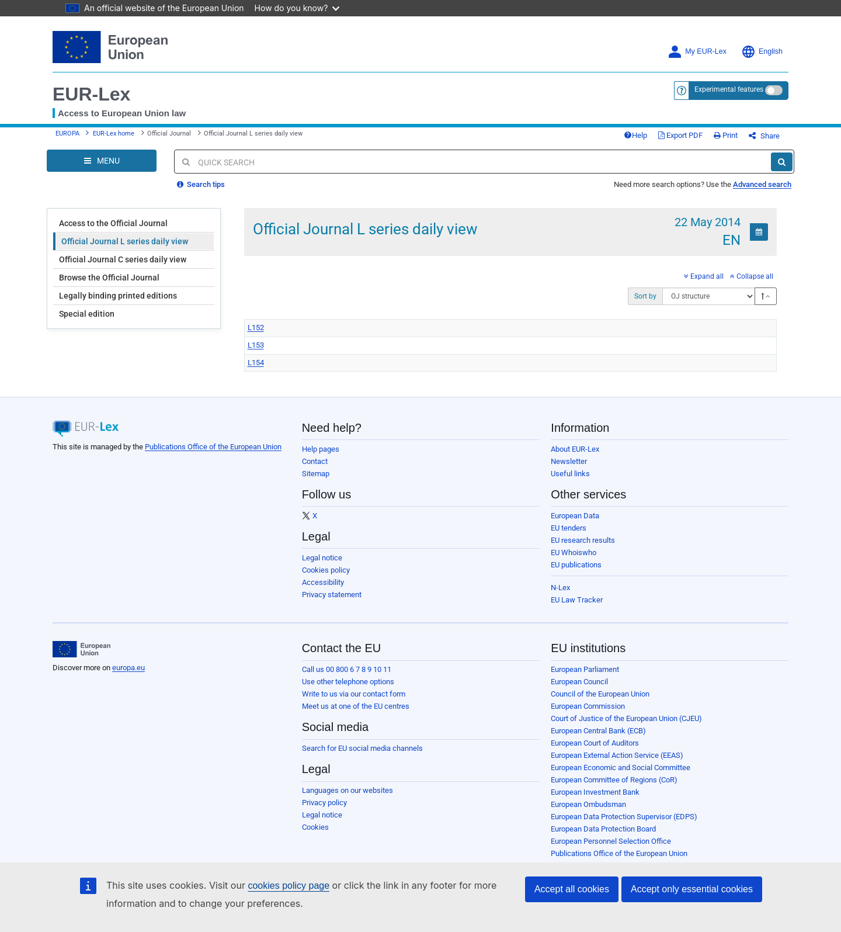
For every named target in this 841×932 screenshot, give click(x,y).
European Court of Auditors (595, 743)
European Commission (588, 706)
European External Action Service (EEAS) (617, 755)
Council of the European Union (600, 694)
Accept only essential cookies (692, 889)
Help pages (320, 449)
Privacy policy (324, 802)
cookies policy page (288, 886)
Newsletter (569, 461)
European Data (575, 515)
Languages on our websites (347, 790)
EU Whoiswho (573, 552)
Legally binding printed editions (118, 295)
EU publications (576, 564)
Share (764, 135)
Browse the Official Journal (109, 277)
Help (635, 135)
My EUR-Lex (697, 51)
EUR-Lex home (113, 133)
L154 (256, 362)
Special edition (86, 313)
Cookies (315, 827)
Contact (315, 461)
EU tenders (568, 528)
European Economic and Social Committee (620, 767)
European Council (579, 681)
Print (726, 135)
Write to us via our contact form (353, 694)
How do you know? (297, 8)
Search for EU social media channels (362, 748)
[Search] (782, 162)
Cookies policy (326, 570)
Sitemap (315, 473)
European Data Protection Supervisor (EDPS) (624, 816)
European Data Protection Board (603, 828)
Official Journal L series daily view (124, 241)
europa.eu (128, 667)
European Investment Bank (595, 792)
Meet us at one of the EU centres (355, 706)
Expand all (704, 276)
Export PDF (680, 135)
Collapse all (751, 276)
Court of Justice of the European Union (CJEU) (626, 718)
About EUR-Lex (575, 449)
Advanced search (762, 184)
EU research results (583, 540)
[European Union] (81, 649)
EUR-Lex (91, 94)
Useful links (570, 473)
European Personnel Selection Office (611, 841)
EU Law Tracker (577, 599)
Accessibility (323, 582)
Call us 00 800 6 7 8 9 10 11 (346, 669)
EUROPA (67, 133)
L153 (256, 345)
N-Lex (560, 587)
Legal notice (322, 557)
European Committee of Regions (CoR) (614, 779)
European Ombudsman (588, 804)
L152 (256, 327)
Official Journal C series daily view (122, 259)
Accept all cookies (571, 889)
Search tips (201, 184)
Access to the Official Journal (113, 223)
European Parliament (585, 669)
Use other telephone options (348, 681)
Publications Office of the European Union (213, 446)
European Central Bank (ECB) (598, 730)
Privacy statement (332, 594)
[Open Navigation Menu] (102, 161)
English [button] (762, 51)
